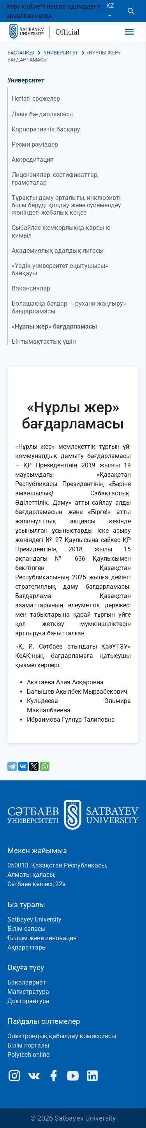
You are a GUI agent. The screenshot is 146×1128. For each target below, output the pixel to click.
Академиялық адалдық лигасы (58, 250)
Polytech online (28, 1054)
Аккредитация (33, 159)
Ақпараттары (27, 947)
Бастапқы (20, 53)
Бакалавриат (26, 982)
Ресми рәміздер (35, 144)
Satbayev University (34, 919)
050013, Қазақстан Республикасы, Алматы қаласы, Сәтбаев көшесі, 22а (57, 875)
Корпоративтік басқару (46, 129)
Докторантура (28, 1001)
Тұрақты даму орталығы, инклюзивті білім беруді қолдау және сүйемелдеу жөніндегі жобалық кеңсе (66, 205)
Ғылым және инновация (42, 938)
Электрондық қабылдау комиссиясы (61, 1036)
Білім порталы (28, 1045)
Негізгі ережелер (36, 98)
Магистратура (28, 991)
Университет (60, 53)
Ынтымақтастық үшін (44, 341)
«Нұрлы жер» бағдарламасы (54, 326)
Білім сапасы (26, 928)
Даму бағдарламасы (42, 114)
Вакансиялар (31, 288)
